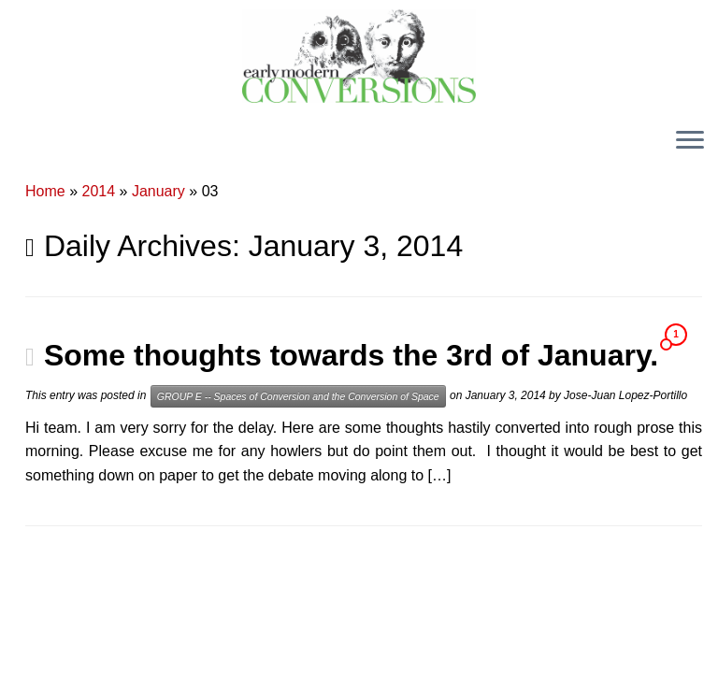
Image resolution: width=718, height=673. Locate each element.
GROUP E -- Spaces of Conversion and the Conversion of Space (298, 396)
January (158, 191)
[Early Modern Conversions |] (359, 56)
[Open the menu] (690, 141)
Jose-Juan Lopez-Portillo (625, 395)
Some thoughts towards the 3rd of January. (351, 355)
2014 (99, 191)
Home (45, 191)
